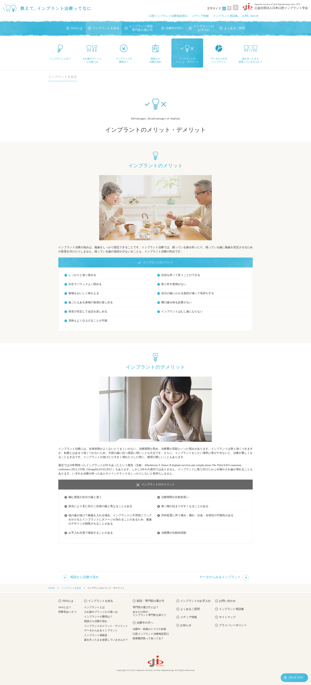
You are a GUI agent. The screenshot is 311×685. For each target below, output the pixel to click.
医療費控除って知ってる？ (148, 638)
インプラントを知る (103, 28)
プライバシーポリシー (231, 625)
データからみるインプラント (101, 630)
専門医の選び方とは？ (145, 607)
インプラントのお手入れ (201, 28)
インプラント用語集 (225, 15)
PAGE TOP (293, 677)
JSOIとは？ (64, 607)
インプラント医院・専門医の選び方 (140, 28)
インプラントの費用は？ (98, 616)
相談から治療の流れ (95, 621)
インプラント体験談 (95, 635)
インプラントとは (94, 607)
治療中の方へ (172, 28)
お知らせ (183, 625)
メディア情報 (200, 15)
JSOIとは (74, 28)
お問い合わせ (250, 15)
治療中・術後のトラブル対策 (149, 629)
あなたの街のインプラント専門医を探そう (149, 613)
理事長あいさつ (67, 612)
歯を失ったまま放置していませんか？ (106, 639)
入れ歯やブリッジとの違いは (101, 612)
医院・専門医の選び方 (148, 601)
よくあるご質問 (232, 28)
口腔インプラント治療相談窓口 (168, 15)
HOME (51, 588)
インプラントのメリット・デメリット (106, 626)
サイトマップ (225, 617)
